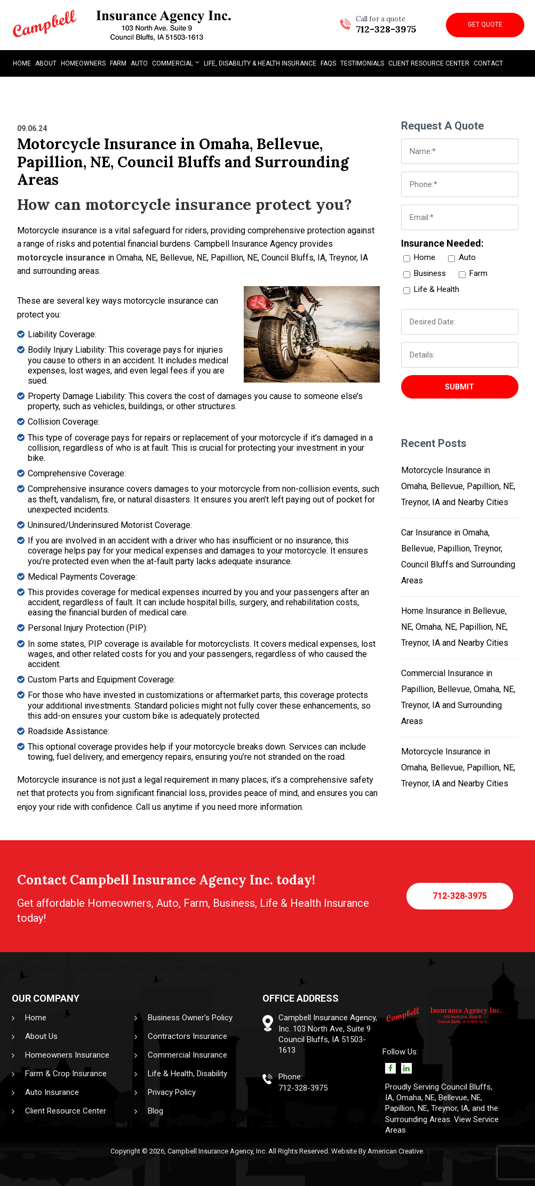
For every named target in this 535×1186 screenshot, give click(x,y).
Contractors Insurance (187, 1036)
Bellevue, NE (459, 1097)
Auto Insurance (52, 1092)
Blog (155, 1111)
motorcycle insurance (61, 258)
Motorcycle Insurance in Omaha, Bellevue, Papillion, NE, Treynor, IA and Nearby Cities (458, 486)
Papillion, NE (406, 1108)
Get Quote (485, 24)
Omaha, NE (415, 1097)
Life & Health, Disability (187, 1073)
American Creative (395, 1151)
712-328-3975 (386, 24)
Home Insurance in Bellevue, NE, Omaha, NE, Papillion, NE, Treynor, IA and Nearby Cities (454, 627)
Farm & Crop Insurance (66, 1073)
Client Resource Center (65, 1111)
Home (35, 1017)
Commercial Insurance (187, 1055)
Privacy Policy (172, 1092)
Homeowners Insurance (67, 1055)
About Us (41, 1036)
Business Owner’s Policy (190, 1017)
